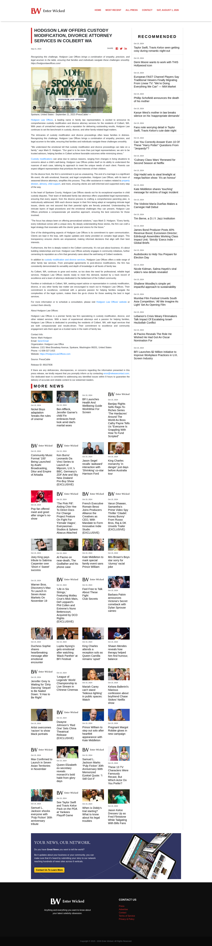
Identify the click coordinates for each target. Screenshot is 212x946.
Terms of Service (127, 916)
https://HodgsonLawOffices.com (55, 354)
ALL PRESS (132, 10)
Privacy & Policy (126, 919)
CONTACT (147, 10)
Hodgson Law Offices (42, 120)
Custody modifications (41, 159)
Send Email (43, 341)
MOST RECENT (113, 10)
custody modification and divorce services (64, 260)
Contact (122, 912)
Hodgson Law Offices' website (111, 302)
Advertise (123, 909)
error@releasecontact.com (116, 373)
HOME (98, 10)
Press (121, 906)
